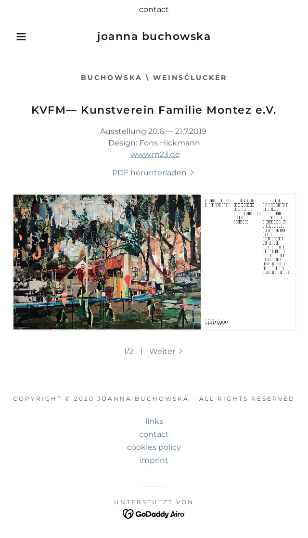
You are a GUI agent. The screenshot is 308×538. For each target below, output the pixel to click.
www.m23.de (155, 154)
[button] (21, 36)
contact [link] (154, 434)
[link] (154, 36)
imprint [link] (154, 460)
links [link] (154, 421)
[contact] (154, 9)
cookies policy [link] (154, 447)
